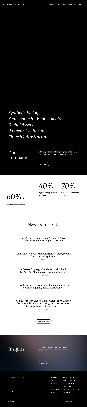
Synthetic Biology (68, 392)
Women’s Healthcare (68, 383)
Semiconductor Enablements (71, 389)
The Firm (50, 4)
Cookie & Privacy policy (68, 401)
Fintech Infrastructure (28, 136)
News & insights (55, 389)
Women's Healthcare (26, 130)
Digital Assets (67, 386)
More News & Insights (43, 321)
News (75, 4)
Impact (71, 4)
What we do (57, 4)
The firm (53, 380)
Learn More (43, 164)
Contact (81, 4)
